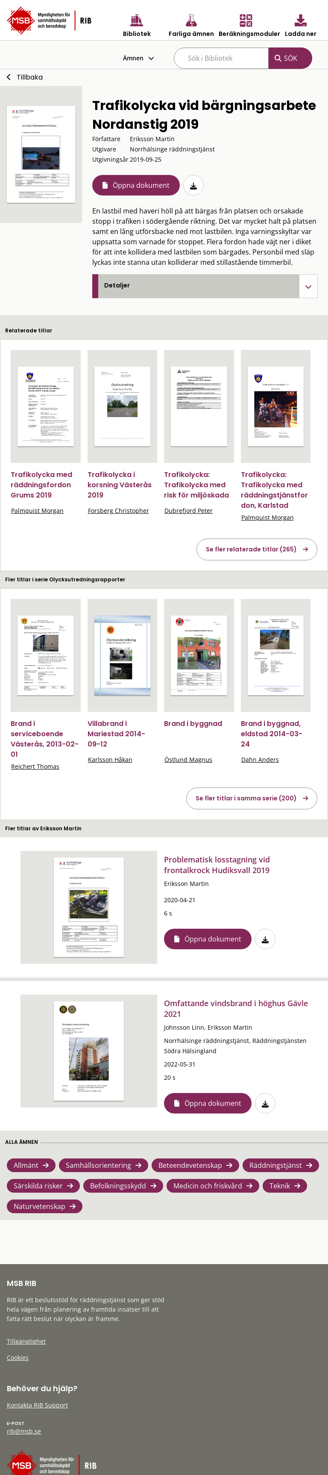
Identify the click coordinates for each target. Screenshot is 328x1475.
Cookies (18, 1358)
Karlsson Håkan (110, 759)
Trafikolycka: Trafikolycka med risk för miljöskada (196, 485)
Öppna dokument (141, 185)
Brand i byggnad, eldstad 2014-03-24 (271, 734)
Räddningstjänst (275, 1165)
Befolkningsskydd (118, 1186)
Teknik (279, 1186)
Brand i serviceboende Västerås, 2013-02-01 (45, 739)
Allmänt (26, 1165)
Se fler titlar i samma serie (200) (246, 798)
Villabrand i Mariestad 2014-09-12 (116, 734)
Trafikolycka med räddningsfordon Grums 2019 (41, 485)
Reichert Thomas (35, 766)
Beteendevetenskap (190, 1165)
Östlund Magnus (188, 759)
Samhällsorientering (98, 1165)
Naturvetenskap (39, 1206)
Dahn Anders (260, 759)
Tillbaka (30, 77)
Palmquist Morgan (37, 510)
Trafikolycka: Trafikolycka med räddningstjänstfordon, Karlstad (274, 490)
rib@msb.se (24, 1431)
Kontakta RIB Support (37, 1405)
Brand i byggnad (193, 724)
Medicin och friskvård (207, 1186)
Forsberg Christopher (118, 510)
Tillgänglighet (26, 1341)
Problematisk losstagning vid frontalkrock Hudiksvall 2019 (217, 864)
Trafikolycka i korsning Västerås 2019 (120, 485)
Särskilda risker (38, 1186)
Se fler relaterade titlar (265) (251, 549)
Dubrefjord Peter (188, 510)
